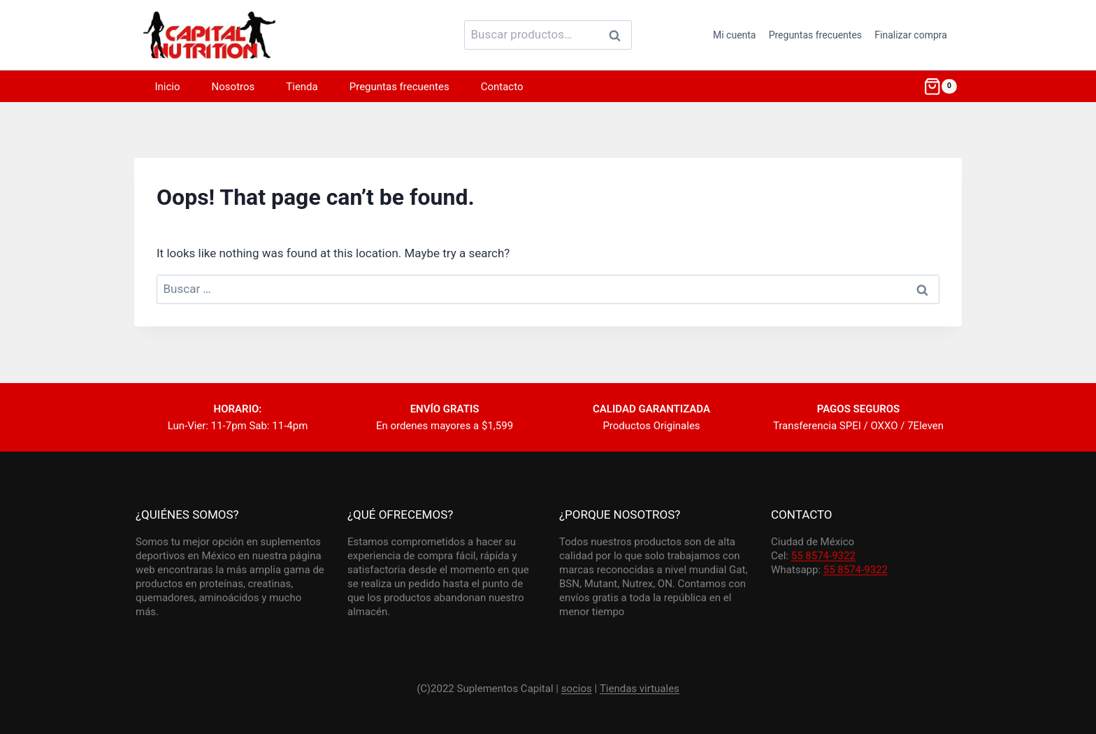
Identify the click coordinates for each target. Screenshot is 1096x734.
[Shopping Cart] (940, 87)
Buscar (618, 34)
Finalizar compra (910, 35)
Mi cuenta (734, 35)
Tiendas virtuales (639, 688)
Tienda (301, 86)
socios (576, 688)
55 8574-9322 (823, 555)
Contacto (502, 86)
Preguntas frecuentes (815, 35)
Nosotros (233, 86)
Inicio (167, 86)
